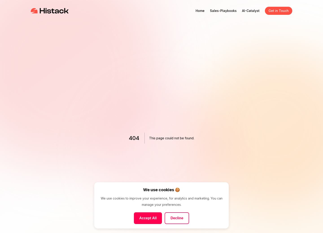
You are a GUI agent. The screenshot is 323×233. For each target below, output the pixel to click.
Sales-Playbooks (223, 11)
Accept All (148, 218)
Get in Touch (278, 11)
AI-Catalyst (251, 11)
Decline (176, 218)
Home (200, 11)
